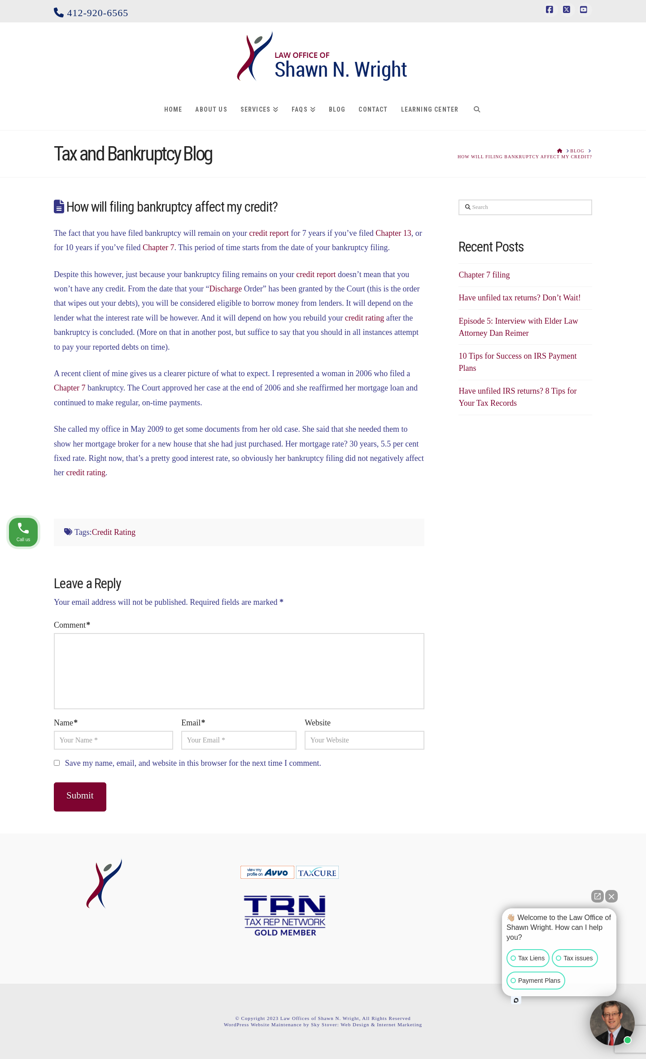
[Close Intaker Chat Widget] (611, 896)
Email (193, 722)
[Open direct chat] (597, 896)
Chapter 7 (158, 247)
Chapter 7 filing (484, 274)
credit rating (364, 317)
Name (66, 722)
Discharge (226, 288)
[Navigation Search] (477, 110)
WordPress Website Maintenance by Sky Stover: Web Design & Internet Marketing (323, 1024)
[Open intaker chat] (516, 1000)
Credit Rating (114, 532)
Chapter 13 (393, 233)
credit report (268, 233)
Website (318, 722)
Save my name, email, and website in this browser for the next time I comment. (193, 763)
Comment (72, 625)
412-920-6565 (91, 12)
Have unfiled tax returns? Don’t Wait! (519, 297)
